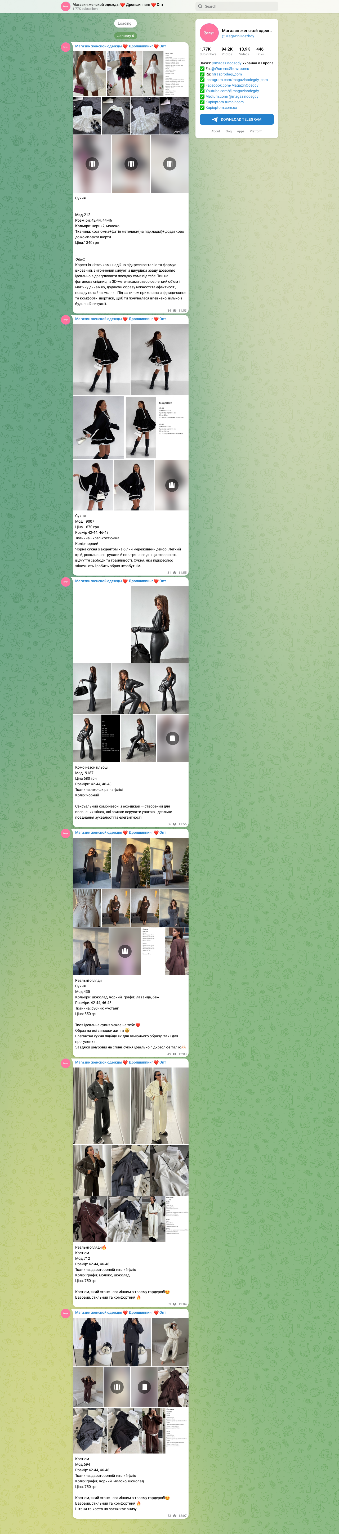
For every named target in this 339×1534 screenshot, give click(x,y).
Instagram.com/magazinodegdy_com (237, 80)
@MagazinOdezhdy (238, 36)
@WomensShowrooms (230, 68)
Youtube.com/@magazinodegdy (232, 91)
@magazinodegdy (227, 63)
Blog (228, 131)
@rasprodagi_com (227, 74)
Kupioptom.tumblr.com (225, 102)
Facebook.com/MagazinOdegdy (232, 85)
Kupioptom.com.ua (221, 107)
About (215, 131)
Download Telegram (236, 119)
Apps (240, 131)
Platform (256, 131)
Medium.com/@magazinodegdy (232, 96)
